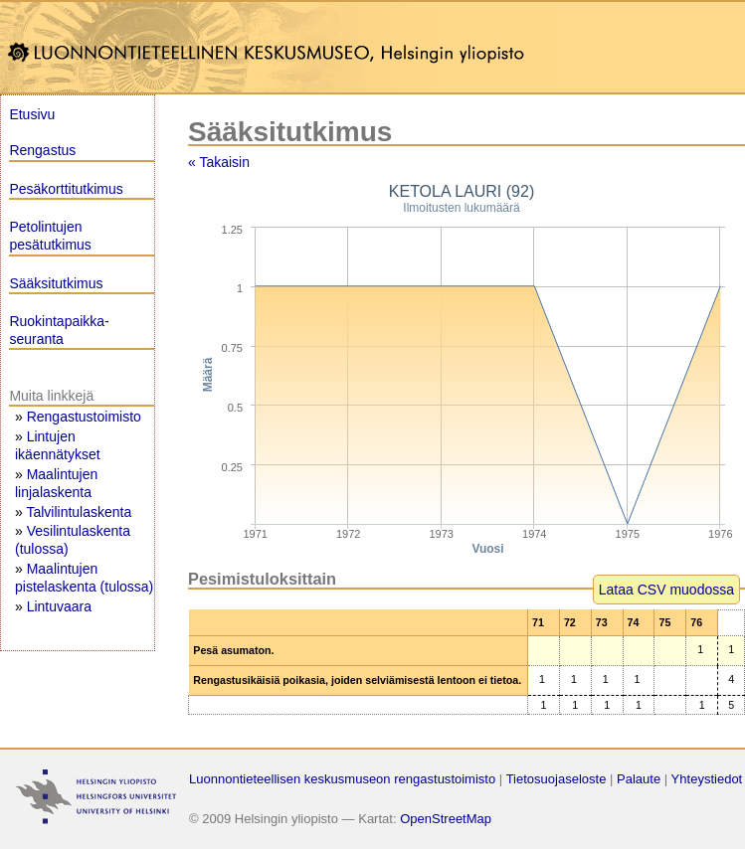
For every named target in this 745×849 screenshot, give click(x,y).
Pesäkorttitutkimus (65, 189)
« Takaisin (219, 162)
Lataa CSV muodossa (666, 589)
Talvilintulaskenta (78, 512)
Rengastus (42, 150)
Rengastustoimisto (84, 416)
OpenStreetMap (445, 818)
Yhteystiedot (707, 778)
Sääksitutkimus (55, 283)
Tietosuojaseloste (556, 778)
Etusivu (32, 114)
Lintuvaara (59, 606)
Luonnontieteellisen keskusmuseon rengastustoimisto (342, 778)
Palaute (638, 778)
